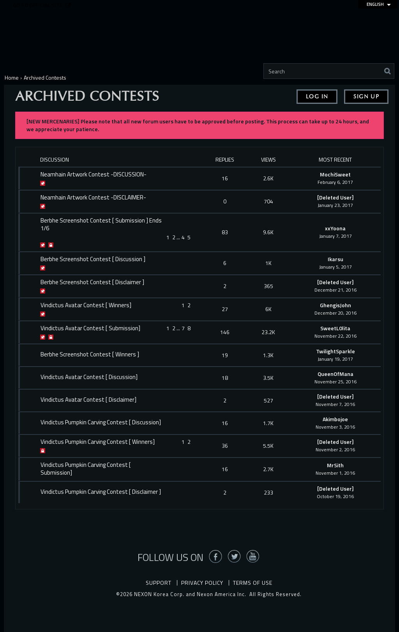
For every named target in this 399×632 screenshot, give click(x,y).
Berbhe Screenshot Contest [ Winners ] (90, 354)
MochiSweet (335, 174)
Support (158, 583)
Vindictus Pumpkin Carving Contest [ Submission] (86, 469)
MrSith (335, 465)
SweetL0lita (335, 328)
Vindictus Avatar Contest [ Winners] (86, 305)
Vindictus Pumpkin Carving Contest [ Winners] (98, 442)
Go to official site (38, 5)
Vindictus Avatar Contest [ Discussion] (89, 377)
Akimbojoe (335, 419)
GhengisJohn (335, 305)
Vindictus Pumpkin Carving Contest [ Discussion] (101, 422)
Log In (317, 96)
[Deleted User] (335, 197)
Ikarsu (335, 259)
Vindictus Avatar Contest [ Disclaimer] (88, 400)
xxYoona (335, 228)
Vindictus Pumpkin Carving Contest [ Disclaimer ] (101, 492)
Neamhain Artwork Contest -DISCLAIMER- (93, 197)
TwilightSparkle (335, 351)
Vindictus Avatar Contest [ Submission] (90, 328)
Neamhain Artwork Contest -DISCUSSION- (94, 174)
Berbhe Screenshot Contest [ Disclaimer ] (92, 282)
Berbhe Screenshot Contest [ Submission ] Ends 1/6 (101, 224)
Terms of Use (252, 583)
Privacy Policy (202, 583)
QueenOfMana (335, 374)
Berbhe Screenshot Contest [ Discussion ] (93, 259)
